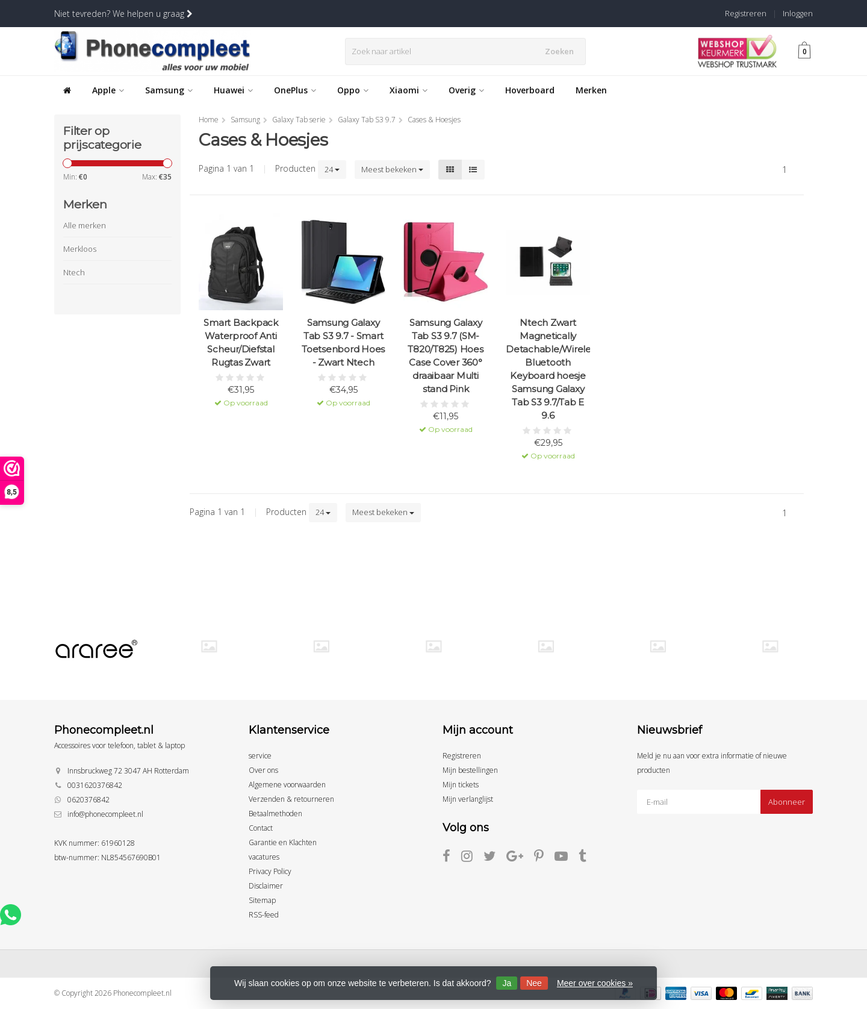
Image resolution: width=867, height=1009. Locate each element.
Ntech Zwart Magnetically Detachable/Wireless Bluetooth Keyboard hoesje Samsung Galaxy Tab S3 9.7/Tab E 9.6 (548, 369)
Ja (506, 983)
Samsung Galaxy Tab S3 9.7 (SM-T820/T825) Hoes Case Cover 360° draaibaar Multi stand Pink (445, 356)
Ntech (74, 272)
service (260, 756)
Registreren (745, 13)
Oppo (352, 90)
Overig (466, 90)
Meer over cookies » (595, 983)
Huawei (233, 90)
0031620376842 (94, 785)
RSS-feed (264, 915)
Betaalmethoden (275, 813)
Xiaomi (408, 90)
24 (332, 169)
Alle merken (84, 225)
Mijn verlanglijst (468, 799)
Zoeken (561, 51)
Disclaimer (266, 886)
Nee (534, 983)
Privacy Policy (270, 871)
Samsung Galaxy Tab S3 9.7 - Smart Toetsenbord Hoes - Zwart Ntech (343, 342)
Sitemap (262, 900)
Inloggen (798, 13)
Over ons (263, 770)
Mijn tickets (461, 784)
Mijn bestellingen (470, 770)
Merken (591, 90)
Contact (261, 828)
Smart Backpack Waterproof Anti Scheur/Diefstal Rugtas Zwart (241, 342)
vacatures (264, 857)
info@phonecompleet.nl (105, 814)
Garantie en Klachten (283, 842)
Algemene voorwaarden (287, 784)
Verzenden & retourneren (291, 799)
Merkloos (79, 248)
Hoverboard (530, 90)
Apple (108, 90)
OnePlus (295, 90)
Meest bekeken (392, 169)
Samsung (169, 90)
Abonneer (786, 801)
